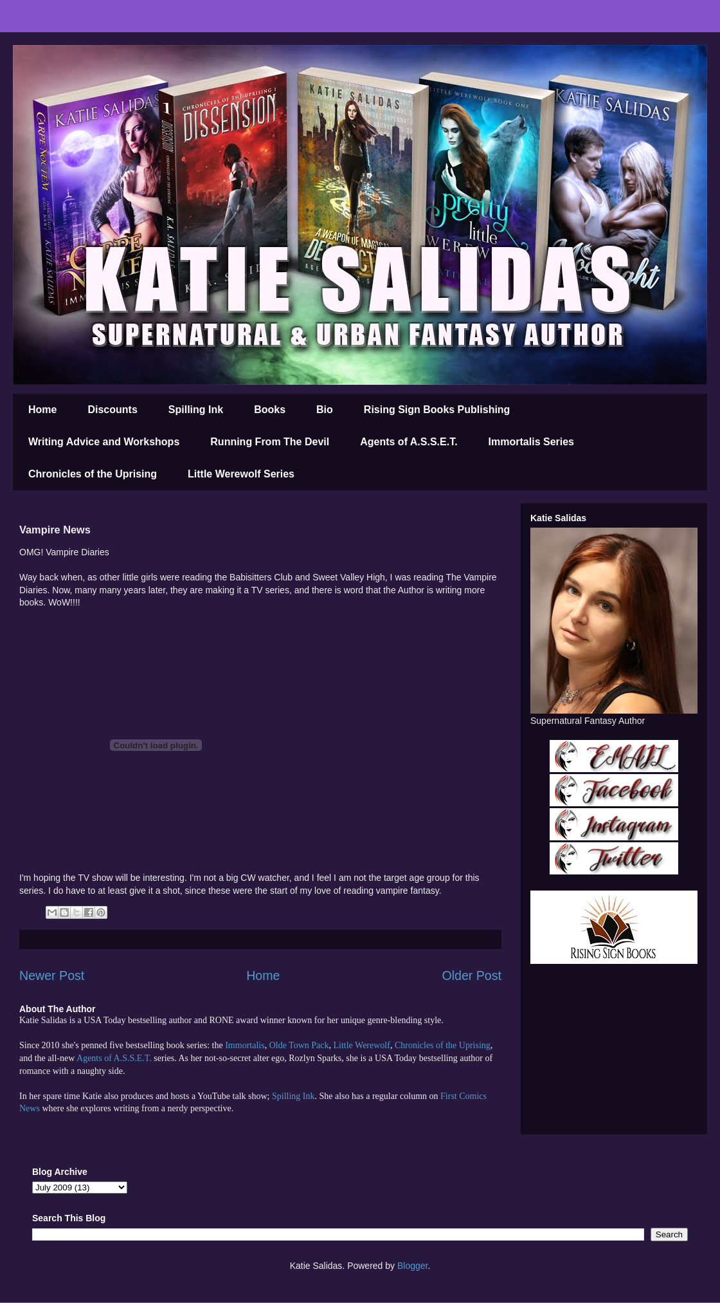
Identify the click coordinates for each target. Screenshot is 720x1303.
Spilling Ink (195, 409)
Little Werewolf (361, 1045)
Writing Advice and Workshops (103, 441)
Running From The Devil (269, 441)
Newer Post (51, 975)
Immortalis (244, 1045)
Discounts (112, 409)
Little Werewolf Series (241, 473)
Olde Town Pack (299, 1045)
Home (42, 409)
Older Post (471, 975)
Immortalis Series (531, 441)
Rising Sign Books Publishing (437, 409)
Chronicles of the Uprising (92, 473)
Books (269, 409)
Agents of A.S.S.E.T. (408, 441)
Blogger (412, 1266)
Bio (324, 409)
